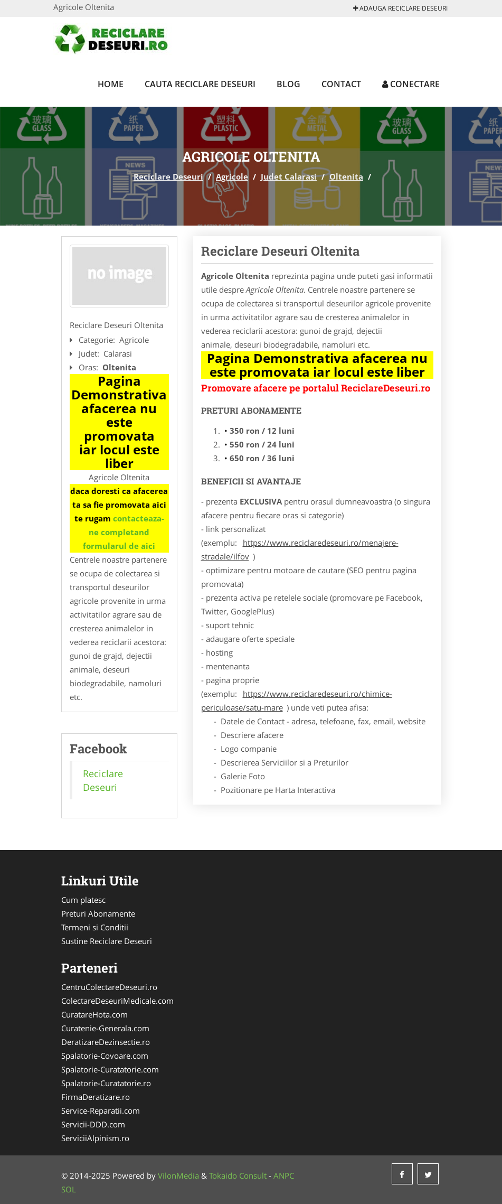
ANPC (283, 1175)
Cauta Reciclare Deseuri (200, 84)
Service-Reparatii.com (100, 1110)
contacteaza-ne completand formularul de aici (123, 532)
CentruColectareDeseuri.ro (109, 987)
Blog (288, 84)
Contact (341, 84)
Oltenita (346, 176)
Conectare (411, 84)
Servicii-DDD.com (93, 1124)
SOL (68, 1189)
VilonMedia (178, 1175)
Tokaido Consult (238, 1175)
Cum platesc (83, 899)
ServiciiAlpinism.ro (95, 1138)
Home (111, 84)
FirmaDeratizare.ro (95, 1096)
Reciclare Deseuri (168, 176)
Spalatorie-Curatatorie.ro (106, 1083)
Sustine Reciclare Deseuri (106, 941)
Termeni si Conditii (94, 927)
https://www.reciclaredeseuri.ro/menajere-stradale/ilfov (300, 549)
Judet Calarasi (289, 176)
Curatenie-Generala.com (105, 1028)
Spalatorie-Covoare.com (104, 1055)
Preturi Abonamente (98, 913)
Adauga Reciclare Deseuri (400, 8)
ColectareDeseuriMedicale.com (117, 1000)
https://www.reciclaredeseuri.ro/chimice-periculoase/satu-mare (296, 700)
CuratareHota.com (94, 1014)
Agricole (232, 176)
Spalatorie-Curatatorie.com (110, 1069)
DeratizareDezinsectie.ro (105, 1042)
